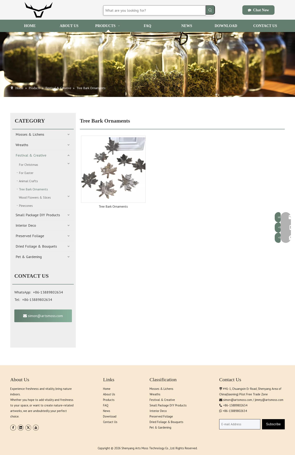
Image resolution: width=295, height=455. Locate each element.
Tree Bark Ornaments (33, 189)
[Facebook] (13, 428)
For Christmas (28, 165)
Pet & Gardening (29, 256)
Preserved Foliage (30, 235)
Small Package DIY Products (38, 215)
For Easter (26, 173)
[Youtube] (36, 428)
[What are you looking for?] (154, 10)
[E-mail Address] (239, 424)
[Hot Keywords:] (210, 10)
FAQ (105, 405)
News (106, 411)
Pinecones (26, 206)
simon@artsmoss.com (43, 315)
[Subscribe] (273, 424)
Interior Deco (26, 225)
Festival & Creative (31, 155)
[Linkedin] (21, 428)
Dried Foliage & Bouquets (36, 246)
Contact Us (110, 422)
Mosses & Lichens (30, 134)
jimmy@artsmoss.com (269, 400)
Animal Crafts (28, 181)
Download (109, 416)
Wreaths (22, 144)
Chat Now (258, 10)
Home (106, 389)
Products (109, 400)
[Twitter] (28, 428)
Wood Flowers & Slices (35, 197)
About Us (109, 394)
